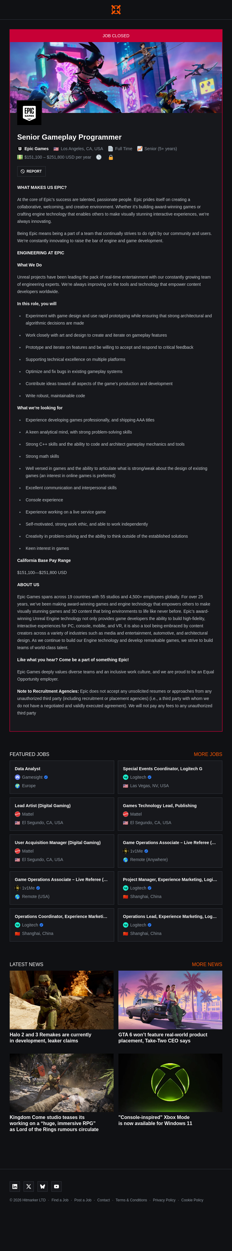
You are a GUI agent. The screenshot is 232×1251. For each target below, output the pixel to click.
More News (207, 964)
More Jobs (208, 754)
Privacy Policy (164, 1200)
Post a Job (83, 1200)
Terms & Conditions (131, 1200)
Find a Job (60, 1200)
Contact (103, 1200)
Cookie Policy (192, 1200)
